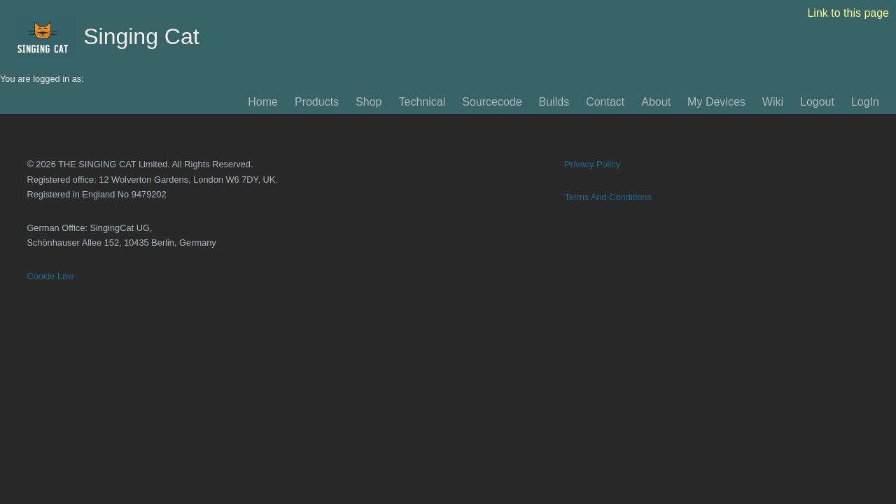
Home (263, 102)
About (656, 102)
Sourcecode (492, 102)
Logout (817, 102)
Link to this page (848, 13)
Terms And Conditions (607, 197)
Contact (605, 102)
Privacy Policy (592, 164)
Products (317, 102)
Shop (369, 102)
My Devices (716, 102)
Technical (421, 102)
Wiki (772, 102)
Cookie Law (50, 276)
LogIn (865, 102)
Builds (554, 102)
